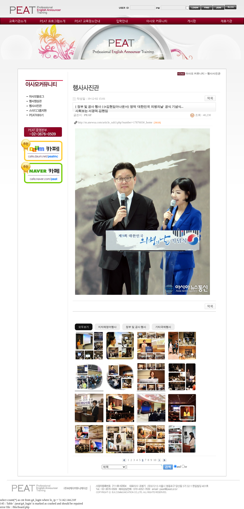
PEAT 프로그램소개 (52, 21)
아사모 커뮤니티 (156, 21)
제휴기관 (226, 21)
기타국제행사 (163, 326)
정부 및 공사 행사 (136, 326)
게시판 (191, 21)
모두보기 (83, 326)
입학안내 (122, 21)
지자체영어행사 (107, 326)
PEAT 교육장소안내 (87, 21)
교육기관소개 (17, 21)
